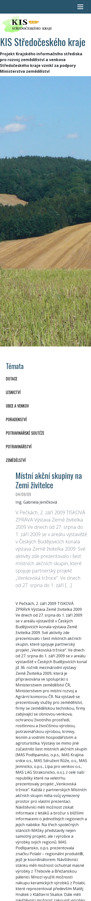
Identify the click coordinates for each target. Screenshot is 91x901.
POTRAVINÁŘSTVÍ (19, 447)
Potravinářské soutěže (25, 433)
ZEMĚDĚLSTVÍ (16, 460)
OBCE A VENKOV (17, 406)
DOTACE (11, 379)
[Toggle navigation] (80, 7)
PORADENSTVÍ (16, 419)
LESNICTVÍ (13, 392)
